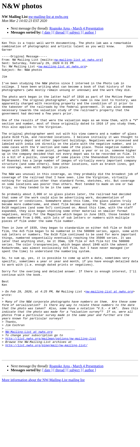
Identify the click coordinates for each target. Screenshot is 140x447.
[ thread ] (60, 32)
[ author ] (89, 32)
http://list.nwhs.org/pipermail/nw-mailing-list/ (46, 406)
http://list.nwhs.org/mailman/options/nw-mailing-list (50, 398)
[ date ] (47, 32)
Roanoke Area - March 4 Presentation (76, 28)
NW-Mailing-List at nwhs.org (29, 390)
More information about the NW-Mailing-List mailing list (43, 443)
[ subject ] (74, 32)
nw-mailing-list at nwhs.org (48, 17)
